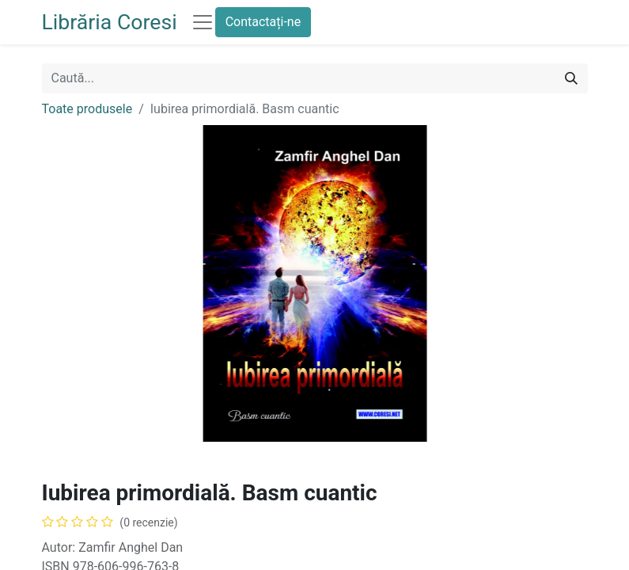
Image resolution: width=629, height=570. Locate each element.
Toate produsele (87, 108)
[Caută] (571, 78)
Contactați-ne (263, 21)
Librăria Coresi (109, 22)
